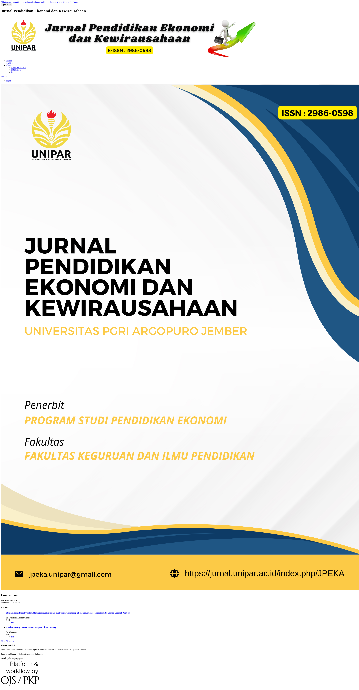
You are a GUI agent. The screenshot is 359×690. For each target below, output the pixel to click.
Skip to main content (9, 2)
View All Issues (7, 641)
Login (8, 81)
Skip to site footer (70, 2)
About (8, 65)
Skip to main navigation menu (30, 2)
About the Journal (18, 67)
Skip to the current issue (53, 2)
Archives (9, 63)
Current (9, 61)
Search (4, 76)
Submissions (16, 70)
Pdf (12, 622)
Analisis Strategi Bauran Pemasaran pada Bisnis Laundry (31, 627)
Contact (14, 72)
